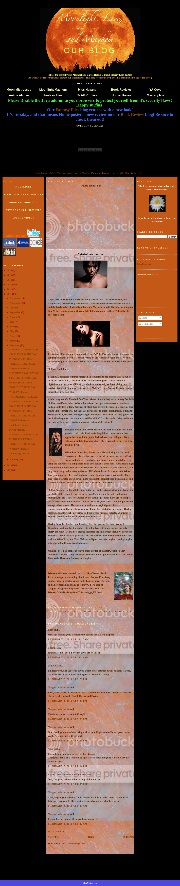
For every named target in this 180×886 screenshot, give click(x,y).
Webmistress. (78, 77)
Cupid (62, 612)
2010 (9, 465)
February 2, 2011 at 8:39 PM (67, 784)
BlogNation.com (90, 883)
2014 (9, 279)
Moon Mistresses (19, 89)
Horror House (121, 95)
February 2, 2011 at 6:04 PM (67, 701)
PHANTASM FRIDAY (20, 359)
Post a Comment (56, 831)
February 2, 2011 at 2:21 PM (67, 679)
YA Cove (155, 89)
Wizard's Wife (122, 612)
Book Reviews (121, 89)
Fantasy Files (53, 95)
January (14, 459)
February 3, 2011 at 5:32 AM (67, 823)
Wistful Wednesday (19, 368)
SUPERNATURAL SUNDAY (24, 349)
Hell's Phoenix (125, 173)
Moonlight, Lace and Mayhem (90, 10)
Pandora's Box (98, 173)
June (12, 326)
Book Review (132, 114)
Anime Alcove (19, 95)
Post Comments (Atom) (73, 843)
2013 (9, 284)
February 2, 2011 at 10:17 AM (68, 639)
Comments (146, 323)
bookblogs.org (144, 264)
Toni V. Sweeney (103, 612)
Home (91, 836)
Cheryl (51, 647)
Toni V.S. (52, 665)
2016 (9, 270)
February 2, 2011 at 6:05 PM (67, 740)
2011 (9, 294)
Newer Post (53, 836)
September (15, 312)
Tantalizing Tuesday (19, 425)
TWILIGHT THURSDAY (22, 363)
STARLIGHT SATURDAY (22, 354)
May (12, 331)
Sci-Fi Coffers (87, 95)
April (13, 336)
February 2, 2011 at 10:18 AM (68, 657)
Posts (143, 317)
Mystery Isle (155, 95)
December (15, 298)
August (14, 317)
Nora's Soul (72, 173)
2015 (9, 275)
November (15, 303)
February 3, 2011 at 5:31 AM (67, 805)
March (13, 340)
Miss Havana (87, 89)
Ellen (50, 629)
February (15, 345)
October (14, 307)
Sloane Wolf (47, 173)
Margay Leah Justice (80, 612)
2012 (9, 289)
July (12, 321)
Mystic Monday (17, 429)
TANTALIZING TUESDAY (23, 396)
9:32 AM (98, 607)
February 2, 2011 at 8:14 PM (67, 766)
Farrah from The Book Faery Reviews (67, 774)
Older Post (128, 836)
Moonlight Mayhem (53, 89)
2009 (9, 470)
